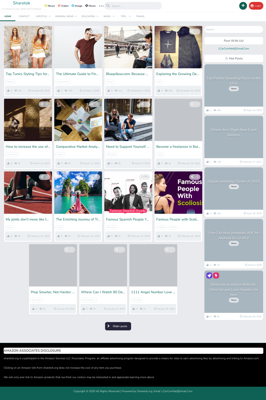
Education (88, 16)
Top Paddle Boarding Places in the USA (234, 81)
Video (63, 6)
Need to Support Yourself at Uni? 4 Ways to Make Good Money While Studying (128, 146)
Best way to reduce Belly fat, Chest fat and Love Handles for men (233, 289)
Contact (24, 16)
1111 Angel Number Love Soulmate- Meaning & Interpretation (153, 292)
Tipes (159, 154)
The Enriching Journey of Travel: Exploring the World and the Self (78, 219)
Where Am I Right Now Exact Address (234, 132)
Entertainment (88, 300)
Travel (140, 16)
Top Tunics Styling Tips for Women (28, 74)
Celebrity (161, 227)
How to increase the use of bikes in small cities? (28, 146)
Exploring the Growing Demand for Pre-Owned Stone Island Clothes (178, 74)
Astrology (136, 300)
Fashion (10, 81)
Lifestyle (41, 16)
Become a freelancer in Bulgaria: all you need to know (178, 146)
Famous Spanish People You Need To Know (128, 219)
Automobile (12, 154)
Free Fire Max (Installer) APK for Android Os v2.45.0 (234, 236)
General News (64, 16)
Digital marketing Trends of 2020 (234, 181)
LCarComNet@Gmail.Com (233, 48)
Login (256, 5)
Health (60, 154)
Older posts (120, 326)
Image (77, 6)
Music (90, 6)
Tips (123, 16)
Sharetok (21, 3)
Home (7, 16)
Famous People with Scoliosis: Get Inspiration (178, 219)
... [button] (101, 5)
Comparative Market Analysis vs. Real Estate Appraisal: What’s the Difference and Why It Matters (78, 146)
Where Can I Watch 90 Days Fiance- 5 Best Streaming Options (103, 292)
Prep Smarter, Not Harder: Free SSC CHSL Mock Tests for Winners (53, 292)
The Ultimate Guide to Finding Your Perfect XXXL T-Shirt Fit (78, 74)
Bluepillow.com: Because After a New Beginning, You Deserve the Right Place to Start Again (128, 74)
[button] (243, 6)
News (50, 6)
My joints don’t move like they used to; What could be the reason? (28, 219)
